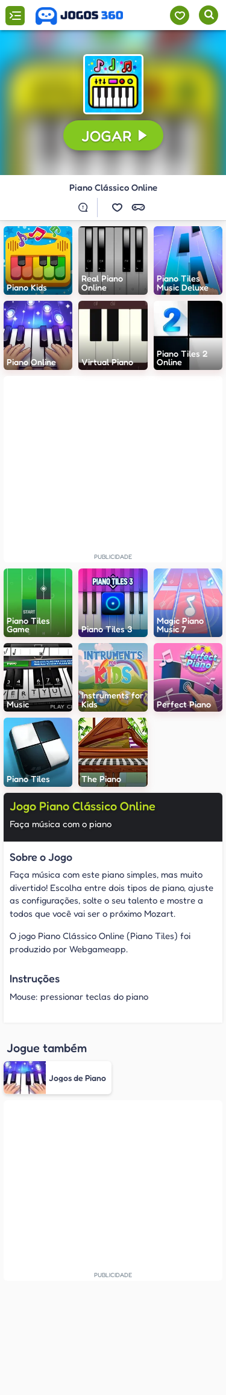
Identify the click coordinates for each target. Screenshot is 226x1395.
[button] (113, 84)
